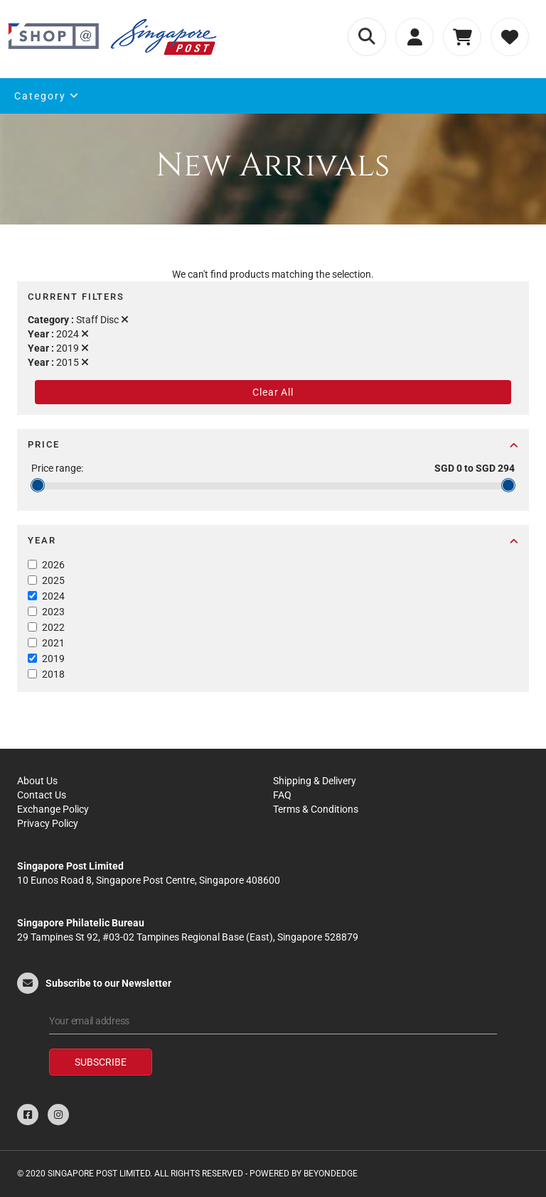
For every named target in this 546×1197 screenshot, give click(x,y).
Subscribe (101, 1062)
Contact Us (41, 795)
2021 (53, 643)
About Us (37, 780)
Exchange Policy (53, 809)
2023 (53, 611)
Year (273, 540)
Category (47, 96)
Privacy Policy (47, 823)
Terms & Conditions (315, 809)
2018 (53, 674)
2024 (53, 596)
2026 (53, 564)
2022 (53, 627)
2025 (53, 580)
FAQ (282, 795)
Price (273, 444)
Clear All (273, 392)
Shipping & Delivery (314, 780)
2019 (53, 658)
